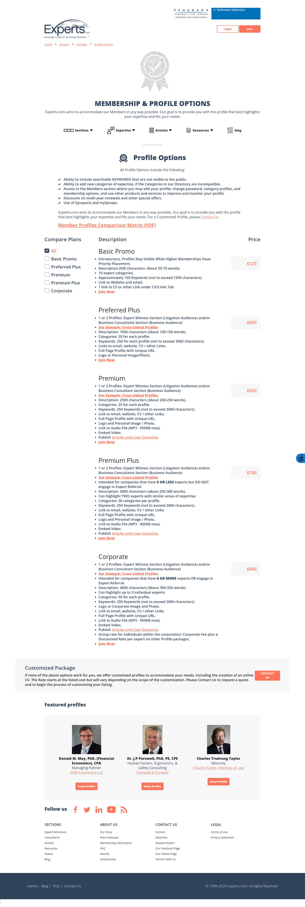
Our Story (106, 835)
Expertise (123, 130)
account (64, 44)
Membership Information (116, 846)
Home (48, 44)
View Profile (86, 789)
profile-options (103, 44)
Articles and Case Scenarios (135, 438)
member (81, 44)
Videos (49, 857)
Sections (82, 130)
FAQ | (57, 889)
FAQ (102, 851)
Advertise (161, 840)
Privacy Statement (222, 840)
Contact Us (210, 217)
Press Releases (109, 840)
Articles (161, 130)
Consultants (52, 840)
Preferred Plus (66, 267)
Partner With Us (165, 862)
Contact (160, 835)
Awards (104, 857)
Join (248, 29)
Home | (33, 889)
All (53, 251)
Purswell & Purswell (152, 774)
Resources (201, 130)
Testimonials (108, 862)
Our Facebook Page (167, 851)
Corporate (61, 291)
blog (238, 130)
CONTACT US (267, 677)
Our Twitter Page (166, 857)
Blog (47, 862)
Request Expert (165, 846)
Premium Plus (65, 283)
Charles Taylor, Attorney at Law (218, 769)
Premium (60, 275)
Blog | (46, 889)
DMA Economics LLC (86, 774)
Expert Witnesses (55, 835)
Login (221, 29)
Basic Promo (64, 259)
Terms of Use (219, 835)
